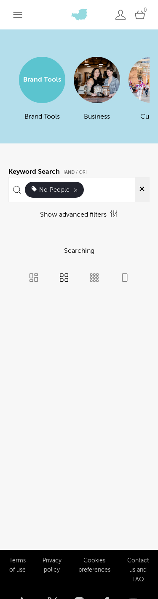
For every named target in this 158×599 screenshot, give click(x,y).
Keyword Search (48, 170)
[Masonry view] (33, 278)
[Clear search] (142, 190)
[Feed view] (124, 278)
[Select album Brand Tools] (42, 94)
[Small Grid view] (94, 278)
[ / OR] (75, 172)
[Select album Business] (97, 94)
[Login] (120, 14)
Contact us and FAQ (138, 545)
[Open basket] (140, 14)
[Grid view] (64, 278)
